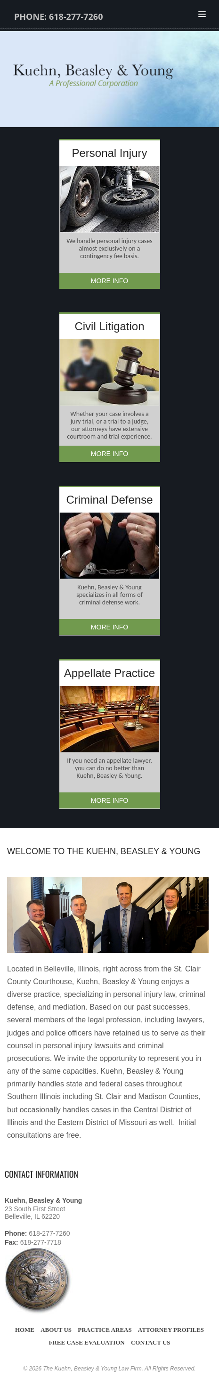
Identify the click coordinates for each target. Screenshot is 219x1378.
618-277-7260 (76, 16)
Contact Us (150, 1342)
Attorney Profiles (171, 1329)
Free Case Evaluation (86, 1342)
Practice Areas (105, 1329)
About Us (56, 1329)
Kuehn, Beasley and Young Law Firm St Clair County (114, 77)
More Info (109, 281)
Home (24, 1329)
